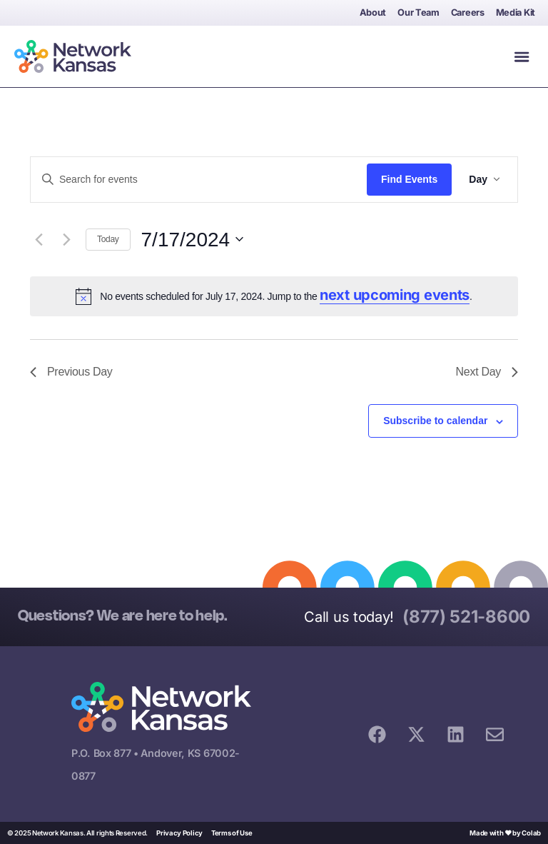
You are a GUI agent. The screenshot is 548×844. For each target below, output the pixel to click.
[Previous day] (38, 239)
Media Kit (515, 12)
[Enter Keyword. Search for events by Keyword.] (199, 179)
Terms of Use (231, 833)
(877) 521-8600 (466, 616)
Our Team (418, 12)
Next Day (487, 372)
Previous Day (71, 372)
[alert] (274, 296)
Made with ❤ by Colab (505, 833)
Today (108, 239)
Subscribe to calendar (435, 420)
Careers (467, 12)
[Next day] (66, 239)
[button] (521, 56)
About (373, 12)
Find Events (409, 179)
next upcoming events (395, 294)
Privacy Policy (179, 833)
